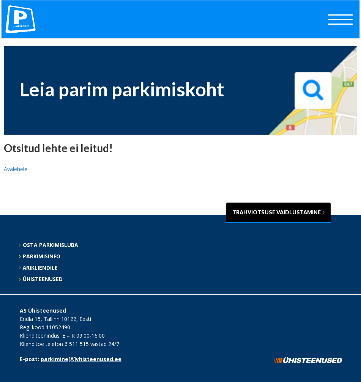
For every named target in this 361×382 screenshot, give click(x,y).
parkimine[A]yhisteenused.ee (81, 359)
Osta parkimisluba (50, 244)
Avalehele (15, 169)
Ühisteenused (43, 279)
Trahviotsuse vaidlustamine (278, 212)
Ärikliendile (40, 267)
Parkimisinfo (41, 256)
